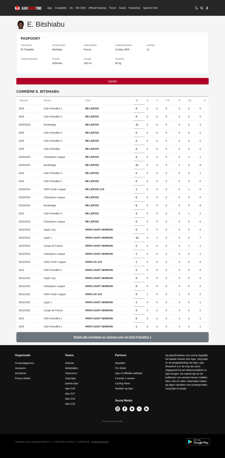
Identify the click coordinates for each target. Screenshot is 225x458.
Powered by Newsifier (112, 421)
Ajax (49, 7)
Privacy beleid (22, 378)
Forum (112, 7)
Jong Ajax (70, 378)
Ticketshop (134, 7)
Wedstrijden (71, 368)
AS (71, 7)
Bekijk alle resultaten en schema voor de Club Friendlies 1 (112, 337)
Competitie (59, 7)
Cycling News (122, 383)
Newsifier (120, 363)
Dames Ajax (71, 383)
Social (122, 7)
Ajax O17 (70, 393)
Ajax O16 (70, 398)
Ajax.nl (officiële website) (128, 373)
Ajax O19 (70, 388)
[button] (201, 8)
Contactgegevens (24, 363)
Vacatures (20, 368)
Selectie (69, 363)
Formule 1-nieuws (125, 378)
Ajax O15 (70, 403)
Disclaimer (20, 373)
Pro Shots (120, 368)
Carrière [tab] (112, 81)
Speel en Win (150, 7)
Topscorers (71, 373)
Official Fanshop (95, 7)
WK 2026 (80, 7)
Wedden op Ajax (124, 388)
